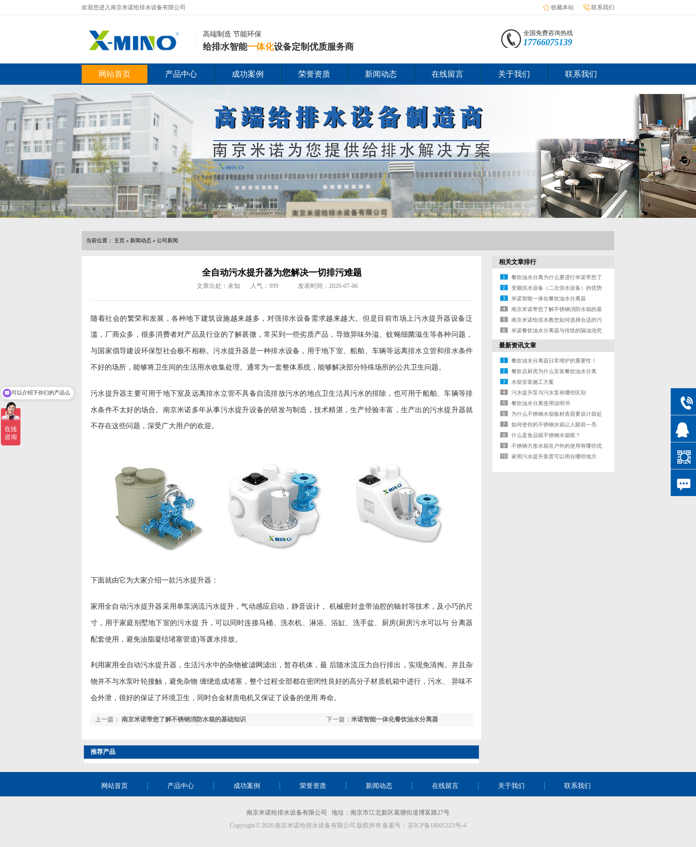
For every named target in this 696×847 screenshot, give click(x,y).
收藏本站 (562, 7)
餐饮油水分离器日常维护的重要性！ (554, 361)
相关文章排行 (517, 262)
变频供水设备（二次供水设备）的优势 (556, 288)
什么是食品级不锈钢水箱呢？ (546, 435)
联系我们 (602, 7)
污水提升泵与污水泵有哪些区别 (548, 393)
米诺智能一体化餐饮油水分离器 (394, 719)
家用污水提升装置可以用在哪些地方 (554, 456)
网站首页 (114, 74)
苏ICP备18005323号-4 (437, 825)
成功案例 (248, 74)
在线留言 (447, 74)
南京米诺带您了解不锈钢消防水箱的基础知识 (184, 719)
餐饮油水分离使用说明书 (540, 403)
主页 (119, 240)
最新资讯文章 (517, 345)
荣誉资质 (314, 74)
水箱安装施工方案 (532, 382)
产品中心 (181, 74)
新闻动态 (381, 74)
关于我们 (514, 74)
